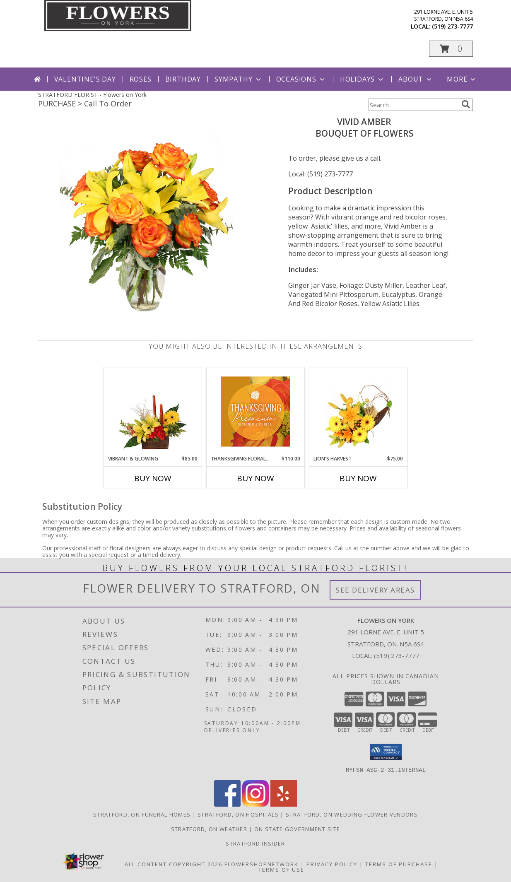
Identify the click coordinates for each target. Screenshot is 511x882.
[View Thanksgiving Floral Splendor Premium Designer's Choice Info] (255, 411)
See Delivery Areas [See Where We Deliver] (375, 590)
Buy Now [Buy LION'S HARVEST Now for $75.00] (358, 478)
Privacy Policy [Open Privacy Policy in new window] (331, 864)
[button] (451, 49)
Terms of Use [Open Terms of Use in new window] (281, 869)
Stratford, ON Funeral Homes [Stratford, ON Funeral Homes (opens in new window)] (141, 814)
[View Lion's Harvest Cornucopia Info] (358, 411)
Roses (141, 79)
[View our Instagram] (255, 804)
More (462, 79)
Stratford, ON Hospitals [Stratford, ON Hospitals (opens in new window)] (238, 814)
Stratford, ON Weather (209, 828)
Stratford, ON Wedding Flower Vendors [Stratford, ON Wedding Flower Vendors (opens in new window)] (352, 814)
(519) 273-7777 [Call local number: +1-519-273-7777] (452, 26)
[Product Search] (413, 105)
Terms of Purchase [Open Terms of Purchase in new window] (398, 864)
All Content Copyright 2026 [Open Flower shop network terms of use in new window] (173, 864)
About (415, 79)
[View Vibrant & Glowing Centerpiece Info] (153, 411)
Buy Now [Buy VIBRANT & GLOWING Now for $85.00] (152, 478)
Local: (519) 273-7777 (320, 173)
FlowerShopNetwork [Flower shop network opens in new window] (261, 864)
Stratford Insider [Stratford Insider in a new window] (255, 843)
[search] (465, 104)
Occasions (301, 79)
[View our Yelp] (283, 804)
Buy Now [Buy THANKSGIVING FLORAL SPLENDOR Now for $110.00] (255, 478)
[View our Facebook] (227, 804)
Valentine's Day (85, 79)
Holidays (362, 79)
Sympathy (238, 79)
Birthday (183, 79)
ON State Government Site (297, 828)
